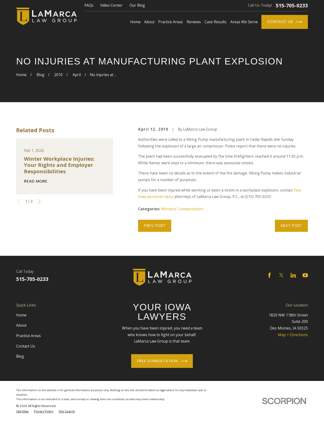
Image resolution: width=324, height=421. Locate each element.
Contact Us (284, 22)
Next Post (291, 225)
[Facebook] (269, 275)
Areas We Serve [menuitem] (244, 21)
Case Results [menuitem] (215, 21)
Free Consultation (162, 361)
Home (21, 315)
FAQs (88, 5)
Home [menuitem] (135, 21)
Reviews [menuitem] (194, 21)
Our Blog (137, 5)
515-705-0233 (292, 5)
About (21, 325)
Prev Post (155, 225)
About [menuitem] (149, 21)
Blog (20, 356)
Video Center (111, 5)
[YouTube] (305, 275)
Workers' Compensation (182, 208)
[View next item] (39, 201)
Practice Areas (28, 335)
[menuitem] (22, 411)
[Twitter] (281, 275)
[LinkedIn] (293, 275)
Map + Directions (293, 334)
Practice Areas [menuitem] (170, 21)
